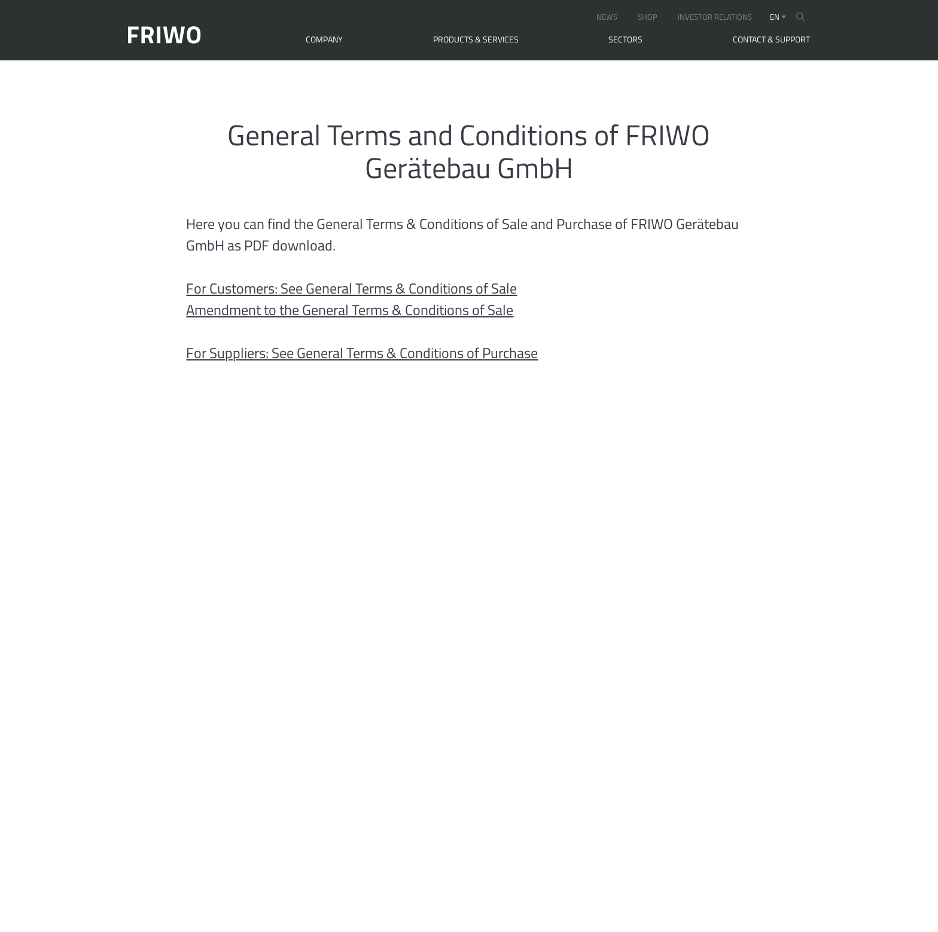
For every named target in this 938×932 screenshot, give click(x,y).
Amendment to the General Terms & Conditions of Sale (349, 309)
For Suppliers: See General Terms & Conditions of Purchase (362, 352)
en (774, 17)
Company (324, 39)
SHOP (647, 17)
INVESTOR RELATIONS (715, 17)
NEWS (606, 17)
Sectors (625, 39)
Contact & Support (771, 39)
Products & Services (476, 39)
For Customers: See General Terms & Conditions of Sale (351, 288)
